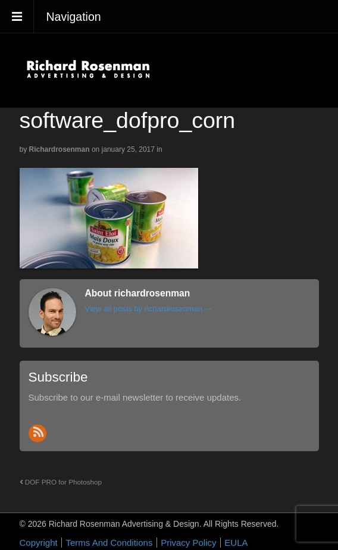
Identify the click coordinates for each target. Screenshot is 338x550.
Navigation (73, 16)
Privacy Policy (188, 543)
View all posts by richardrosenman (148, 308)
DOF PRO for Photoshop (61, 482)
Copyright (39, 543)
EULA (236, 543)
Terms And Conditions (108, 543)
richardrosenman (59, 149)
